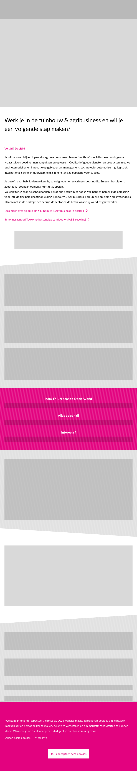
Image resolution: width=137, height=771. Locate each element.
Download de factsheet (68, 422)
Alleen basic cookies (18, 737)
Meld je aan (68, 405)
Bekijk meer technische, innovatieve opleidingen (68, 687)
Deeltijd (20, 148)
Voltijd (8, 148)
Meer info (41, 737)
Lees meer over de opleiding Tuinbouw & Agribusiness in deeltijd (44, 210)
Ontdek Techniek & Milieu (68, 698)
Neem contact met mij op (68, 439)
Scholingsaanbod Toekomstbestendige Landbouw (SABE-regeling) (45, 219)
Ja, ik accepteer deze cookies (69, 753)
